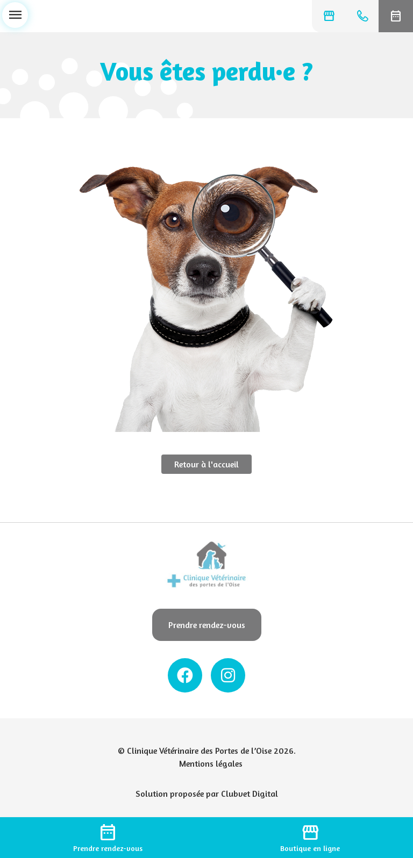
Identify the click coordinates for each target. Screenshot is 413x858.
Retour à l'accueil (206, 464)
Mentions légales (211, 763)
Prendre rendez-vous (206, 624)
